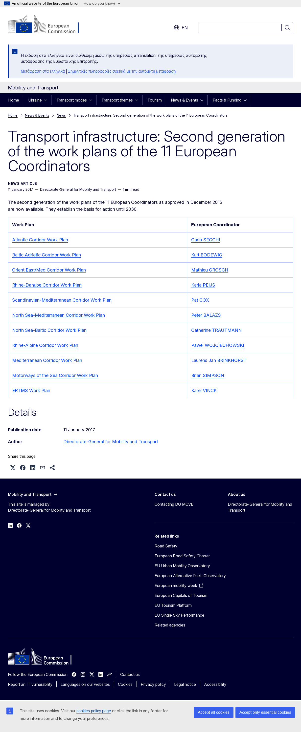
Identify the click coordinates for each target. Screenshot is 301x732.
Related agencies (170, 625)
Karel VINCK (204, 390)
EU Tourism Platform (173, 605)
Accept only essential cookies (265, 712)
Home (13, 100)
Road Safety (166, 546)
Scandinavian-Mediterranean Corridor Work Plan (62, 300)
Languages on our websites (85, 684)
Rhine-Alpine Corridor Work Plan (45, 345)
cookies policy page (93, 711)
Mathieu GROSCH (209, 269)
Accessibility (215, 684)
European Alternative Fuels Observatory (190, 575)
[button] (13, 468)
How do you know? (102, 3)
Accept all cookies (214, 712)
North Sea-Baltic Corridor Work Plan (49, 330)
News (61, 115)
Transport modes (71, 100)
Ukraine (35, 100)
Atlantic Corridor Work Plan (40, 239)
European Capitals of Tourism (181, 595)
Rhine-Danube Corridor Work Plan (47, 285)
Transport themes (117, 100)
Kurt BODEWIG (206, 254)
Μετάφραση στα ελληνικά (43, 71)
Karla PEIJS (203, 285)
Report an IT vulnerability (30, 684)
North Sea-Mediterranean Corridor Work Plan (58, 315)
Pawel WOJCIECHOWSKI (217, 345)
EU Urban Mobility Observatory (182, 565)
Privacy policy (153, 684)
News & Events (184, 100)
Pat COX (200, 300)
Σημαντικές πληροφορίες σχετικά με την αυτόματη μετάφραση (122, 71)
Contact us (130, 674)
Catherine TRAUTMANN (216, 330)
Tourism (154, 100)
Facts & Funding (227, 100)
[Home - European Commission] (48, 25)
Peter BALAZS (206, 315)
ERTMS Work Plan (31, 390)
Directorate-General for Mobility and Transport (110, 441)
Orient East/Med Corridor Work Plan (49, 269)
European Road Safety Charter (182, 555)
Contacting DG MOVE (174, 504)
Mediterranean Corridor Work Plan (47, 360)
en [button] (181, 28)
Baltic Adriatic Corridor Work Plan (46, 254)
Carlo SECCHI (205, 239)
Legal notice (185, 684)
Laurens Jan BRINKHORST (219, 360)
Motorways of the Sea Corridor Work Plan (55, 375)
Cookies (125, 684)
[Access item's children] (47, 100)
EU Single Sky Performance (179, 615)
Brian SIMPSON (207, 375)
